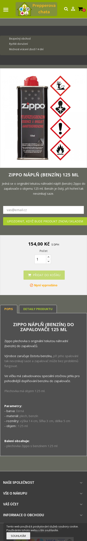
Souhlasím (18, 536)
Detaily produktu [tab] (37, 309)
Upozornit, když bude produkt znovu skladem (45, 221)
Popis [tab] (8, 309)
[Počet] (40, 259)
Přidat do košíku (44, 275)
